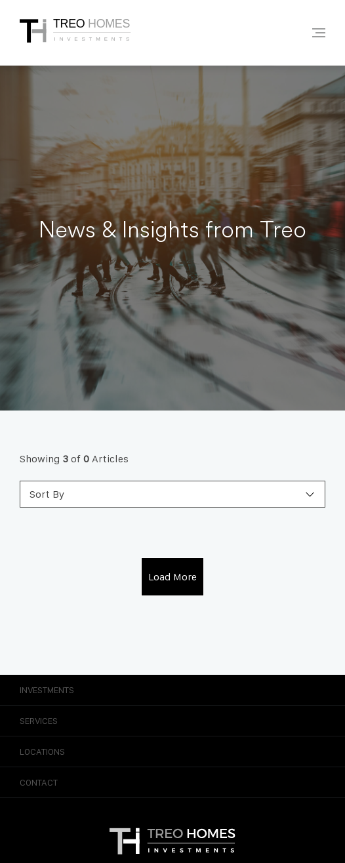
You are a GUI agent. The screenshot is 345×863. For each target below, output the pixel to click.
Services (172, 720)
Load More (172, 577)
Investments (172, 690)
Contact (172, 782)
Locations (172, 751)
